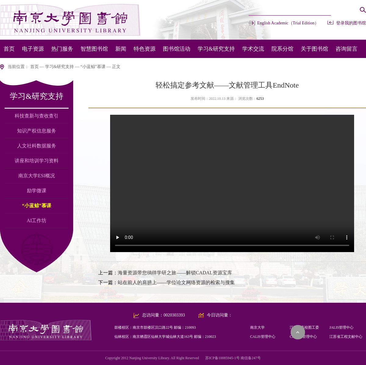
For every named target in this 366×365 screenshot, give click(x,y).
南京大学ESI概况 (36, 175)
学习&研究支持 (216, 49)
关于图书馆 (314, 49)
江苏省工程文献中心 (345, 336)
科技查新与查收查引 (37, 115)
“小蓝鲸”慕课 (92, 66)
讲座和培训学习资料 (37, 160)
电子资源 (33, 49)
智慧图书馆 (94, 49)
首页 (9, 49)
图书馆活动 (176, 49)
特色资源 (145, 49)
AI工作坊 (37, 220)
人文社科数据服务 (36, 145)
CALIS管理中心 (262, 336)
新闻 (120, 49)
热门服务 (62, 49)
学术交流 (253, 49)
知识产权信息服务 (36, 130)
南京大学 (257, 327)
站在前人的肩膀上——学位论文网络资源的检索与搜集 (176, 282)
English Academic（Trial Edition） (288, 23)
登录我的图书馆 (351, 23)
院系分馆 (282, 49)
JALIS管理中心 (341, 327)
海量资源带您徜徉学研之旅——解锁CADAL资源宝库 (175, 272)
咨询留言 (346, 49)
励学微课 (36, 190)
